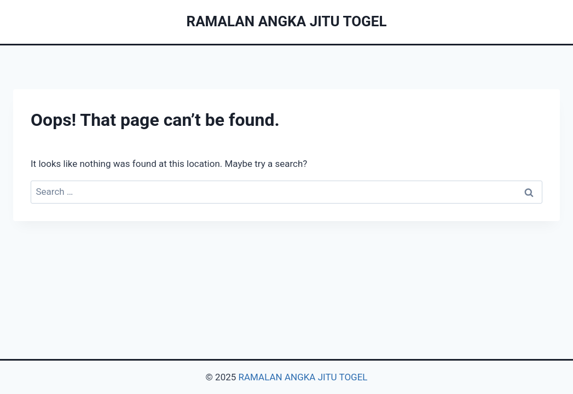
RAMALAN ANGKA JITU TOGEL (303, 377)
